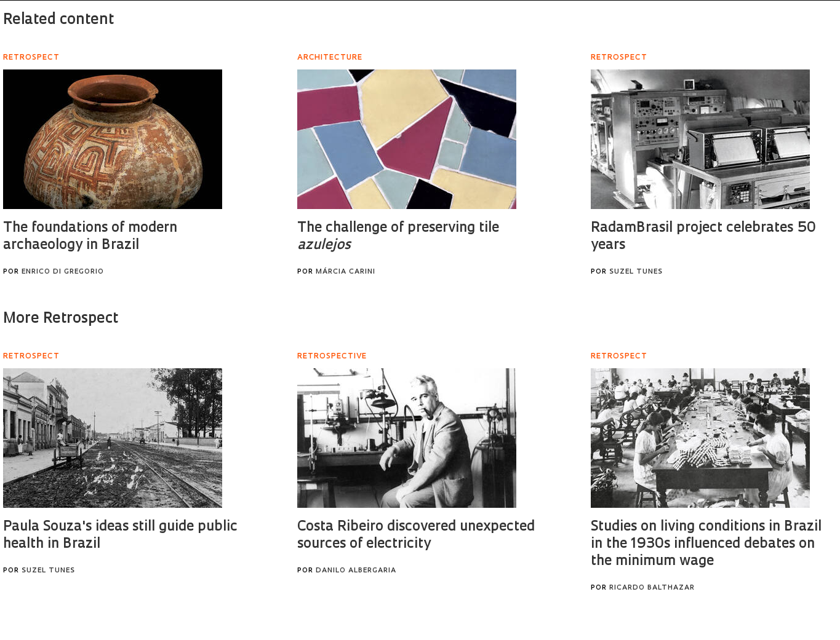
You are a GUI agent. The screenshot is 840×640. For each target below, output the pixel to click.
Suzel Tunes (636, 272)
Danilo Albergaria (356, 570)
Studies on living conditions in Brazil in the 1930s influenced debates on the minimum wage (706, 544)
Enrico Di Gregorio (63, 272)
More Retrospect (60, 319)
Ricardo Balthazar (652, 588)
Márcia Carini (345, 272)
